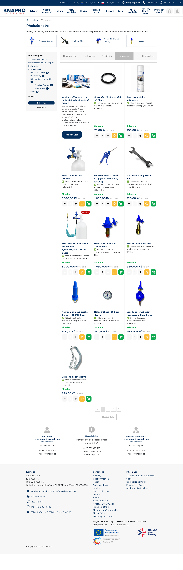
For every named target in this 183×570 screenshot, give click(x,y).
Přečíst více (71, 150)
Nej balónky (99, 528)
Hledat (120, 15)
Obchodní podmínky (136, 497)
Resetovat (41, 123)
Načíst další (108, 432)
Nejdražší (107, 71)
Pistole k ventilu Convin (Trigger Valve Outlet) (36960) (106, 194)
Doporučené (70, 71)
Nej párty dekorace (102, 532)
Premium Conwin (37, 88)
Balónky (13, 26)
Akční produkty (140, 26)
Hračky (77, 26)
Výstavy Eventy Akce (157, 26)
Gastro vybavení (29, 26)
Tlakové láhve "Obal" (37, 75)
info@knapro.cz (133, 3)
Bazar (125, 26)
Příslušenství (34, 85)
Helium (45, 26)
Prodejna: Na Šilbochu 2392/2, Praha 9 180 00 (51, 507)
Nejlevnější (89, 71)
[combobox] (89, 15)
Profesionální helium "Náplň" (41, 78)
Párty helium (33, 81)
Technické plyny (93, 26)
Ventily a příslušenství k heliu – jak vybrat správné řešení (75, 115)
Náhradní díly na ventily (41, 94)
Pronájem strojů (101, 522)
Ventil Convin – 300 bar (139, 259)
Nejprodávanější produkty (105, 525)
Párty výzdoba (61, 26)
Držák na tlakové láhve (74, 392)
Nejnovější (124, 71)
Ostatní (110, 26)
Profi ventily (35, 91)
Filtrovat (41, 118)
